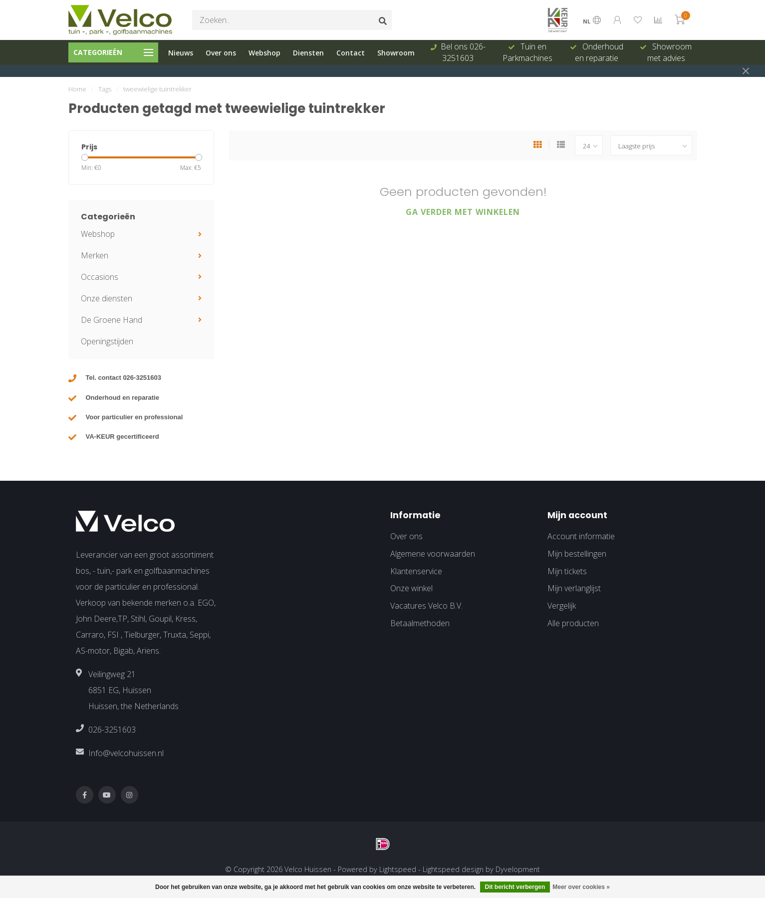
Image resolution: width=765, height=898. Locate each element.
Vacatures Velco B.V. (426, 605)
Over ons (221, 52)
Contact (350, 52)
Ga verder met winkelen (463, 211)
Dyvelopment (518, 869)
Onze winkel (411, 588)
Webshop (264, 52)
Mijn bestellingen (576, 553)
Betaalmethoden (420, 623)
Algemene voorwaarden (432, 553)
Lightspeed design (453, 869)
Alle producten (573, 623)
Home (77, 88)
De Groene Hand (111, 319)
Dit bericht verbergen (515, 887)
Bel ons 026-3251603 (463, 52)
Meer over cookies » (581, 887)
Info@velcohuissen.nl (126, 753)
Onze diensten (106, 298)
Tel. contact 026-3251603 (124, 377)
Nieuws (180, 52)
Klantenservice (416, 571)
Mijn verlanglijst (574, 588)
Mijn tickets (567, 571)
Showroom (396, 52)
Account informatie (581, 536)
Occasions (99, 276)
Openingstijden (107, 341)
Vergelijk (561, 605)
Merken (94, 255)
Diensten (308, 52)
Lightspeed (397, 869)
